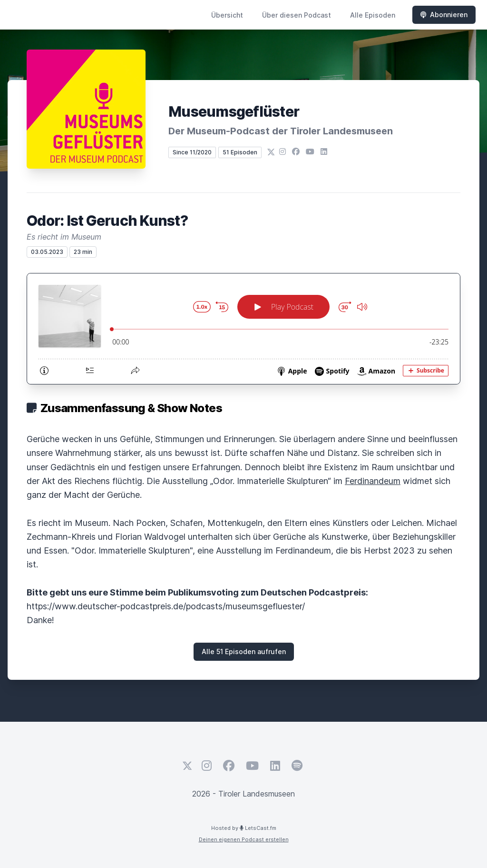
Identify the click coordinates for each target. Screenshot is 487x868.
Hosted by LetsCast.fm (243, 828)
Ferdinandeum (372, 481)
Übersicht (227, 15)
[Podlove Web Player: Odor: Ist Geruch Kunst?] (243, 328)
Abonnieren (444, 14)
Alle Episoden (372, 15)
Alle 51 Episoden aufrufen (244, 651)
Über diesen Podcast (296, 15)
